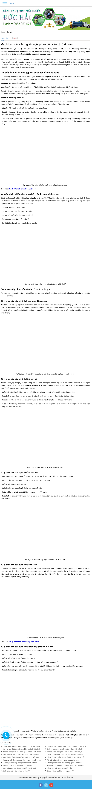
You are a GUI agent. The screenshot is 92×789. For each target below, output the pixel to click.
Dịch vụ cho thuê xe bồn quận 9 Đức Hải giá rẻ (64, 749)
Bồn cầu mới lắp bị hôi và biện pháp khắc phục (64, 752)
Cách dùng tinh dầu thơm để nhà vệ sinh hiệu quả (65, 757)
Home (3, 32)
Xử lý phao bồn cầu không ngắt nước (16, 771)
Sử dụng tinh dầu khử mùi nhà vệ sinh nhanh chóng (22, 760)
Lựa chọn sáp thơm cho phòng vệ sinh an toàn (64, 763)
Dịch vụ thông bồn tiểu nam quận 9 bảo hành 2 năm (22, 752)
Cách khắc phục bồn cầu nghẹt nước (61, 771)
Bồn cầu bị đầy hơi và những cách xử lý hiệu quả (21, 757)
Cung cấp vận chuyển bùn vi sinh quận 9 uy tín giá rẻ (66, 746)
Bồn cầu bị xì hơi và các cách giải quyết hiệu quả (21, 754)
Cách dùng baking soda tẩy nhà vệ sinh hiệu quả (65, 754)
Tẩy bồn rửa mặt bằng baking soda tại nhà (62, 760)
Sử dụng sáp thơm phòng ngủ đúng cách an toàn (65, 765)
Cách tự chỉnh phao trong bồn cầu (59, 768)
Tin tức (9, 32)
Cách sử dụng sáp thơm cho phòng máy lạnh (19, 768)
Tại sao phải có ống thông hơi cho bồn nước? (20, 763)
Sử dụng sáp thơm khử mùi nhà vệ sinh (17, 765)
